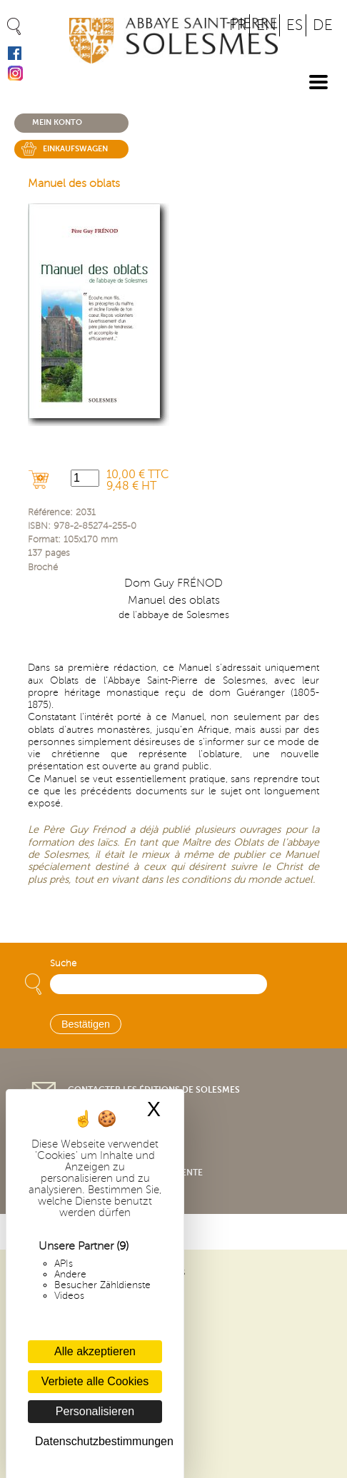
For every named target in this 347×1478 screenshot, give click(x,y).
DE (323, 25)
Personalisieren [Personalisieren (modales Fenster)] (95, 1411)
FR (237, 25)
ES (294, 25)
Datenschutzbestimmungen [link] (98, 1441)
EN (266, 25)
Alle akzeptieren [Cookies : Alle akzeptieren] (95, 1351)
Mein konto (57, 122)
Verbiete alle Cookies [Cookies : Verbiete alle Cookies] (95, 1381)
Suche (63, 963)
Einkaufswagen (75, 148)
